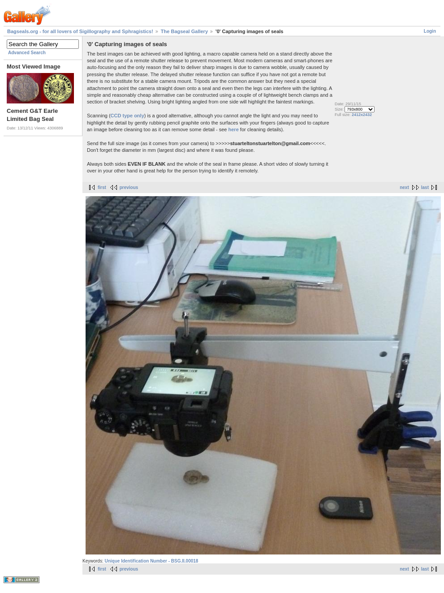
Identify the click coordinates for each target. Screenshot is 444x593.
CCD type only (127, 115)
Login (430, 31)
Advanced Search (27, 52)
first (102, 187)
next (404, 187)
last (425, 187)
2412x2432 (362, 114)
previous (129, 187)
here (233, 129)
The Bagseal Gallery (184, 31)
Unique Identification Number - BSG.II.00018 (151, 561)
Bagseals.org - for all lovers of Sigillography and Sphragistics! (80, 31)
